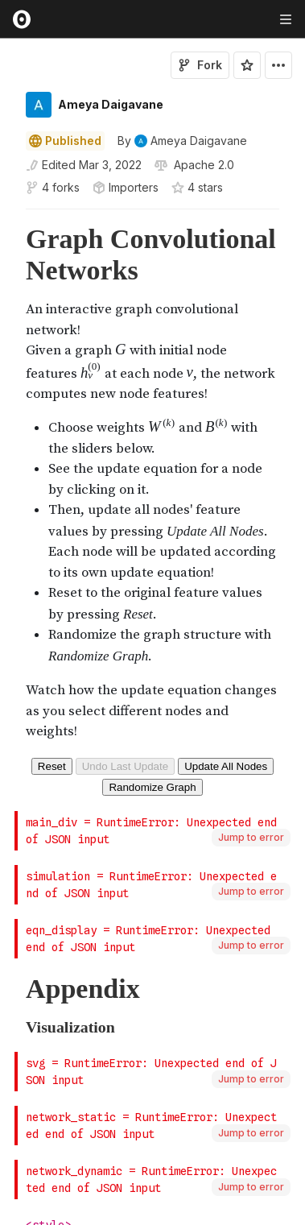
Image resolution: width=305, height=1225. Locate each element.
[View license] (202, 165)
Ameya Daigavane (110, 104)
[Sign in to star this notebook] (247, 65)
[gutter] (7, 254)
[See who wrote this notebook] (182, 141)
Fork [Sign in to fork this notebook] (200, 65)
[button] (7, 216)
